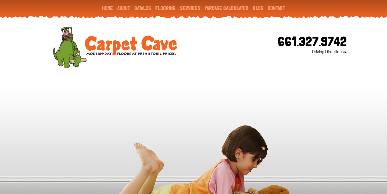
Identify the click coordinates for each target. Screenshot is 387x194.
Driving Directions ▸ (329, 51)
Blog (258, 8)
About (123, 8)
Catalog (142, 8)
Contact (276, 8)
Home (107, 8)
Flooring (165, 8)
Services (190, 8)
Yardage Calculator (227, 8)
